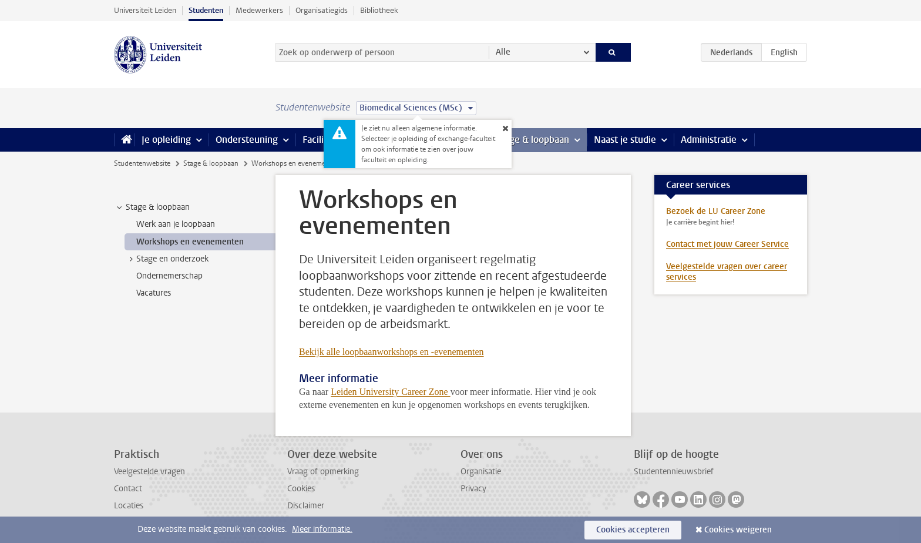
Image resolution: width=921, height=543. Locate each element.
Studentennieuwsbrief (674, 471)
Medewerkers (259, 10)
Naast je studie (625, 139)
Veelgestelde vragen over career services (726, 272)
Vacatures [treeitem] (153, 293)
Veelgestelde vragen (149, 471)
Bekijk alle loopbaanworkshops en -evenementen (391, 352)
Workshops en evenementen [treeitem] (190, 241)
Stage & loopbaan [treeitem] (152, 207)
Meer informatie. (322, 529)
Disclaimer (305, 505)
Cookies (301, 488)
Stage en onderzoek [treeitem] (167, 259)
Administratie (709, 139)
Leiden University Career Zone (390, 392)
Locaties (128, 505)
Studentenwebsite (142, 163)
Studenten (206, 10)
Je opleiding (166, 139)
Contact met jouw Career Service (727, 244)
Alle (503, 52)
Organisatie (480, 471)
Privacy (473, 488)
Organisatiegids (321, 10)
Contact (128, 488)
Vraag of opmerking (323, 471)
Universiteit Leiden (145, 10)
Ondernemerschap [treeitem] (169, 275)
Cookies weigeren (738, 529)
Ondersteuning (247, 139)
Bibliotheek (379, 10)
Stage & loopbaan (532, 139)
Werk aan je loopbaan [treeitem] (175, 224)
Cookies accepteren (633, 529)
